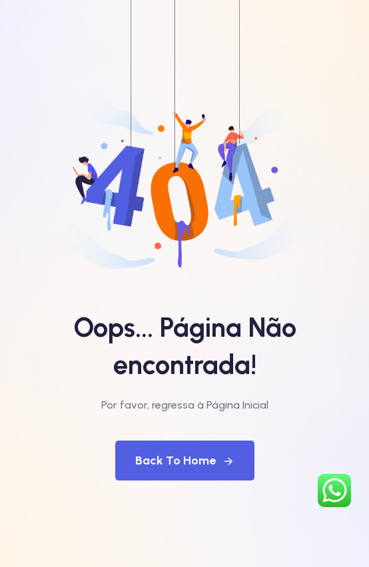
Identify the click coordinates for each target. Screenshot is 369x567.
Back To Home (184, 460)
